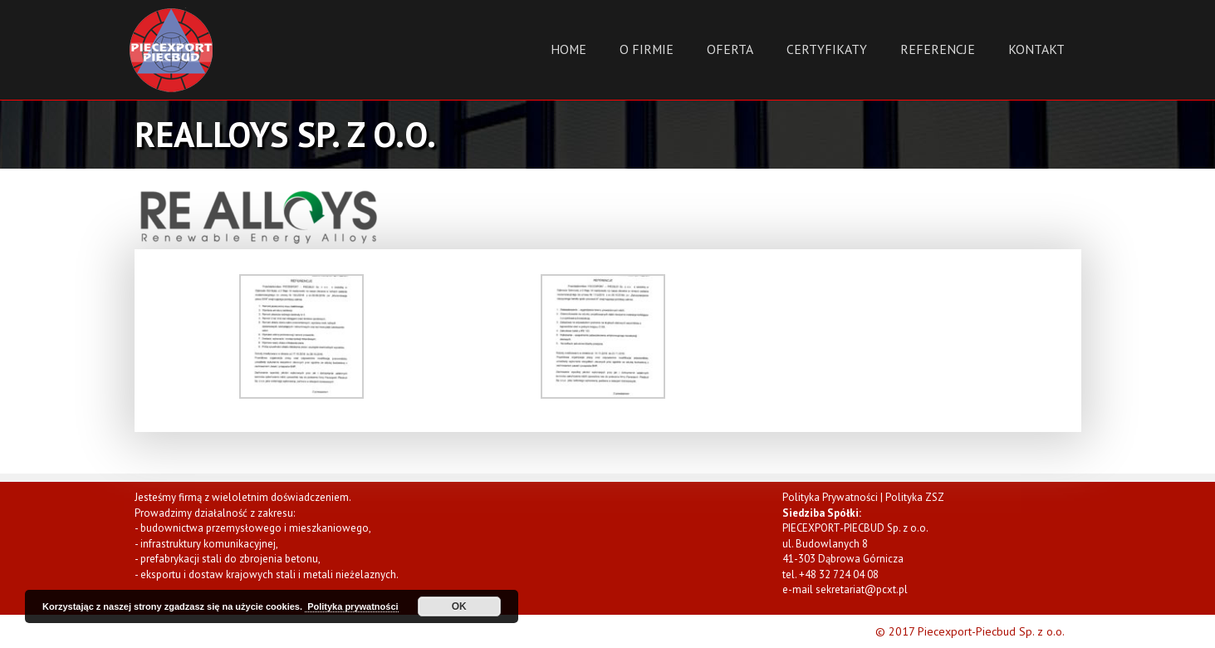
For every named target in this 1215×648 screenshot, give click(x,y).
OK (459, 606)
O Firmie (647, 49)
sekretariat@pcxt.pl (862, 589)
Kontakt (1036, 49)
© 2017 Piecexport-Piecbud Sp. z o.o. (970, 631)
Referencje (937, 49)
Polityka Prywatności (830, 497)
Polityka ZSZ (914, 497)
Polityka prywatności (351, 606)
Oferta (730, 49)
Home (568, 49)
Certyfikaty (826, 49)
